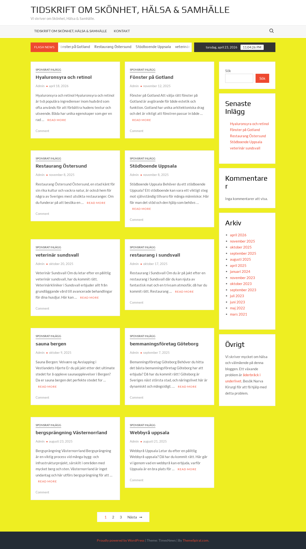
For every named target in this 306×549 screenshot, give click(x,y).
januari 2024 (240, 271)
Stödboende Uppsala (157, 47)
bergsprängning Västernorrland (71, 432)
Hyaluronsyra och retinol (64, 77)
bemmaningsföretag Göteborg (164, 343)
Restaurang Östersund (117, 47)
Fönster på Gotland (78, 47)
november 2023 (242, 277)
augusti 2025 (240, 259)
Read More (56, 120)
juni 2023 (237, 302)
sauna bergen (51, 343)
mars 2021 (238, 314)
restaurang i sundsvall (155, 255)
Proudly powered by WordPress (120, 540)
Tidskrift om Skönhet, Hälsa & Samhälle (130, 9)
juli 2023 (237, 296)
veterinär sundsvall (57, 255)
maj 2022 (237, 308)
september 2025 (243, 253)
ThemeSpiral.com (195, 540)
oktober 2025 (241, 247)
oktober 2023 (241, 283)
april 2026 (238, 235)
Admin (40, 86)
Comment (42, 131)
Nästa (132, 517)
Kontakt (122, 31)
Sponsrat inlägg (48, 69)
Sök (228, 71)
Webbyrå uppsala (149, 432)
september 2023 (243, 290)
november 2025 (242, 241)
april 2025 (238, 265)
